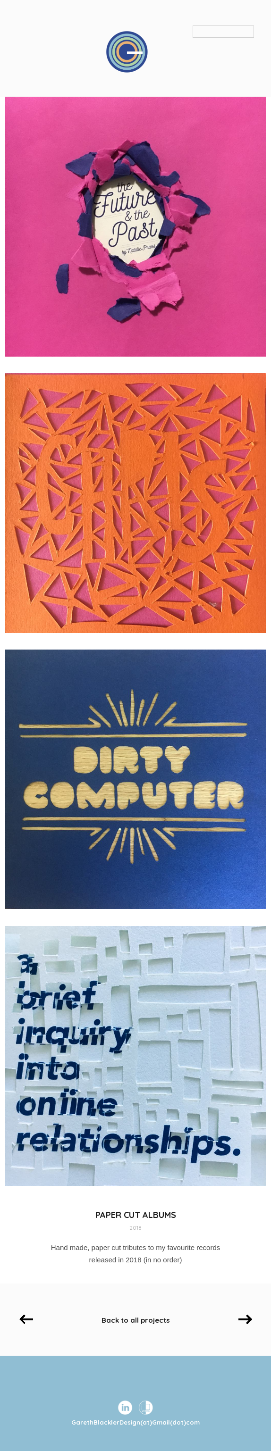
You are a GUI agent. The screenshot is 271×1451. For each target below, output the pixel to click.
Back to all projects (136, 1320)
